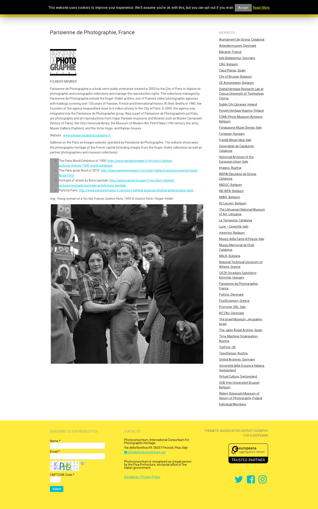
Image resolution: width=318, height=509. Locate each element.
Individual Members (232, 404)
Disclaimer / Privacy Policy (142, 477)
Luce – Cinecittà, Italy (233, 226)
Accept (243, 7)
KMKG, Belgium (229, 197)
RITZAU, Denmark (231, 313)
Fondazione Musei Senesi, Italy (240, 127)
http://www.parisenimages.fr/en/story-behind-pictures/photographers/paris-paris (136, 190)
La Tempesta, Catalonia (235, 220)
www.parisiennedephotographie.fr (87, 135)
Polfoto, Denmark (231, 294)
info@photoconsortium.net (145, 452)
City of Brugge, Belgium (235, 76)
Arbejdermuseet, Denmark (237, 45)
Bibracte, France (230, 52)
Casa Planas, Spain (232, 70)
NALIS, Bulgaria (229, 256)
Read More (261, 7)
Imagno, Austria (230, 168)
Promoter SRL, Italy (232, 307)
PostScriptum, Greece (234, 301)
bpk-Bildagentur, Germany (237, 58)
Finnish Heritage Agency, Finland (241, 110)
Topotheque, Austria (233, 353)
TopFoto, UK (227, 347)
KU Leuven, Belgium (232, 203)
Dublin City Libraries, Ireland (238, 104)
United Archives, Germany (237, 359)
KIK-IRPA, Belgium (231, 191)
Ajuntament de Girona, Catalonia (241, 39)
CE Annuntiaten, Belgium (236, 83)
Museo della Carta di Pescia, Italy (241, 239)
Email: (55, 451)
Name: (55, 441)
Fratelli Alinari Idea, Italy (235, 140)
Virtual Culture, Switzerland (238, 376)
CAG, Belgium (228, 64)
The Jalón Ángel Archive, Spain (240, 330)
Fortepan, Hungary (232, 134)
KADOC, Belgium (230, 185)
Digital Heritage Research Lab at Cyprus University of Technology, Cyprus (241, 93)
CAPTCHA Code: (62, 475)
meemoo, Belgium (232, 233)
